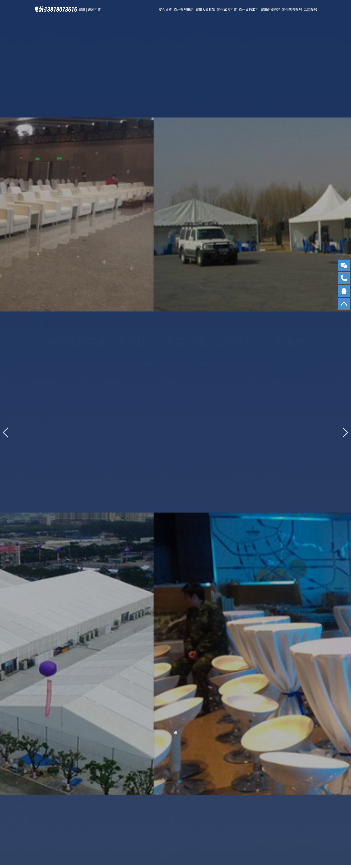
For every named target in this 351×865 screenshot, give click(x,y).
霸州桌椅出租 (249, 9)
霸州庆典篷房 (292, 9)
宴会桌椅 (165, 9)
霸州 (81, 9)
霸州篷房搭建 (184, 9)
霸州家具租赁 (227, 9)
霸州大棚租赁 (205, 9)
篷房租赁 (94, 9)
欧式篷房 (310, 9)
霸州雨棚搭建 (270, 9)
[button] (175, 732)
